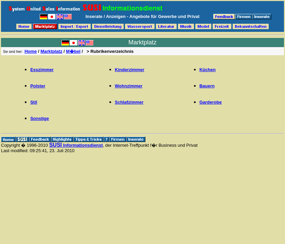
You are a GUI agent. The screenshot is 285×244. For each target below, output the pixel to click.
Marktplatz (51, 51)
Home (30, 51)
